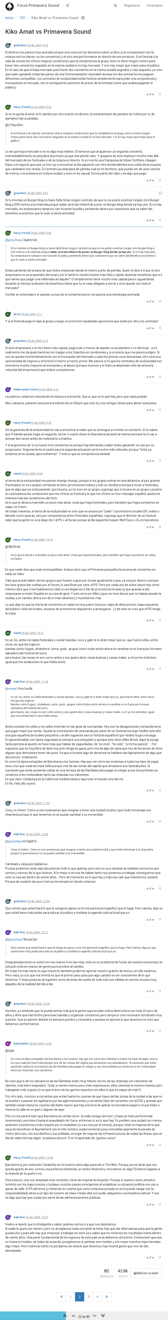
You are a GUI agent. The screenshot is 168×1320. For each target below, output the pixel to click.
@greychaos (14, 240)
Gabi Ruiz (19, 681)
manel (17, 473)
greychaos (20, 45)
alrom (17, 314)
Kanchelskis (21, 1043)
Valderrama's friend (25, 389)
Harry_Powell (22, 107)
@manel (11, 688)
